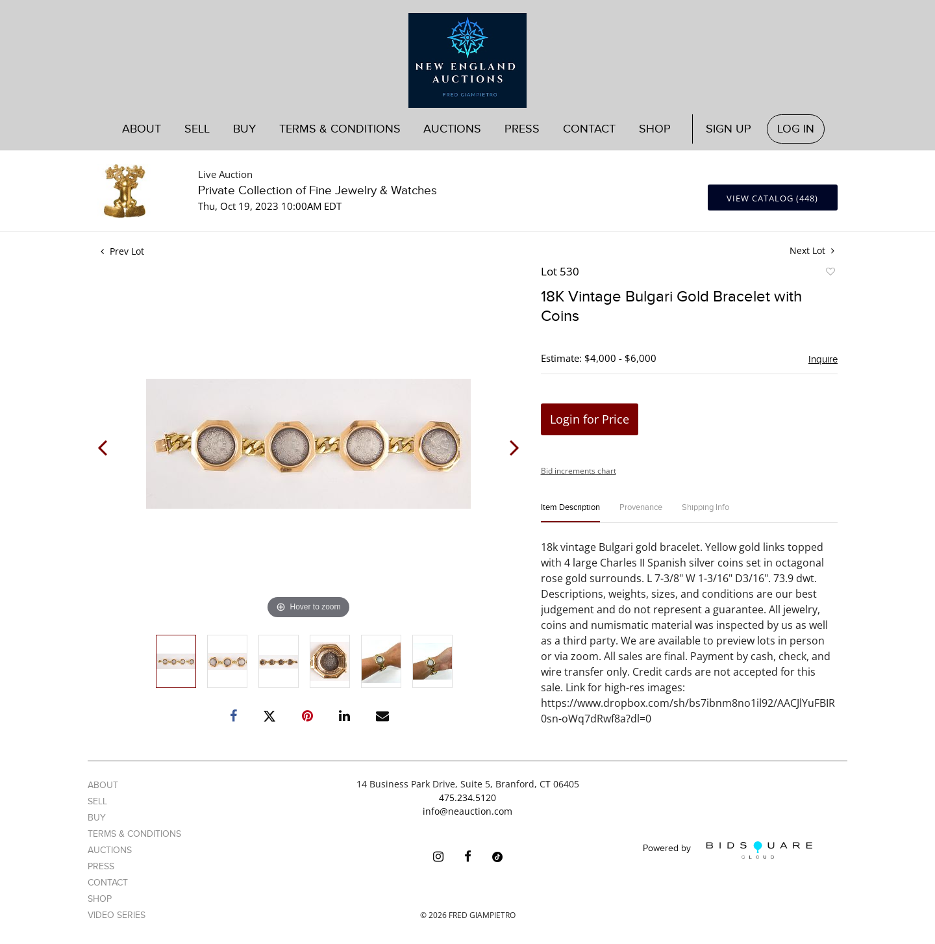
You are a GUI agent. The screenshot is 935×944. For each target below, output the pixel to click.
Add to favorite (830, 273)
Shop (655, 129)
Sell (197, 129)
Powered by (727, 850)
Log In (795, 129)
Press (522, 129)
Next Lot (812, 250)
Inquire (823, 359)
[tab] (570, 513)
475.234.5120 (467, 797)
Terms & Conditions (340, 129)
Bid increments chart (578, 470)
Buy (244, 129)
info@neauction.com (467, 811)
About (141, 129)
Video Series (116, 915)
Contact (589, 129)
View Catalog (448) (772, 198)
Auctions (452, 129)
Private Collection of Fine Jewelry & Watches (317, 190)
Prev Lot (122, 251)
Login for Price (589, 419)
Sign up (728, 129)
